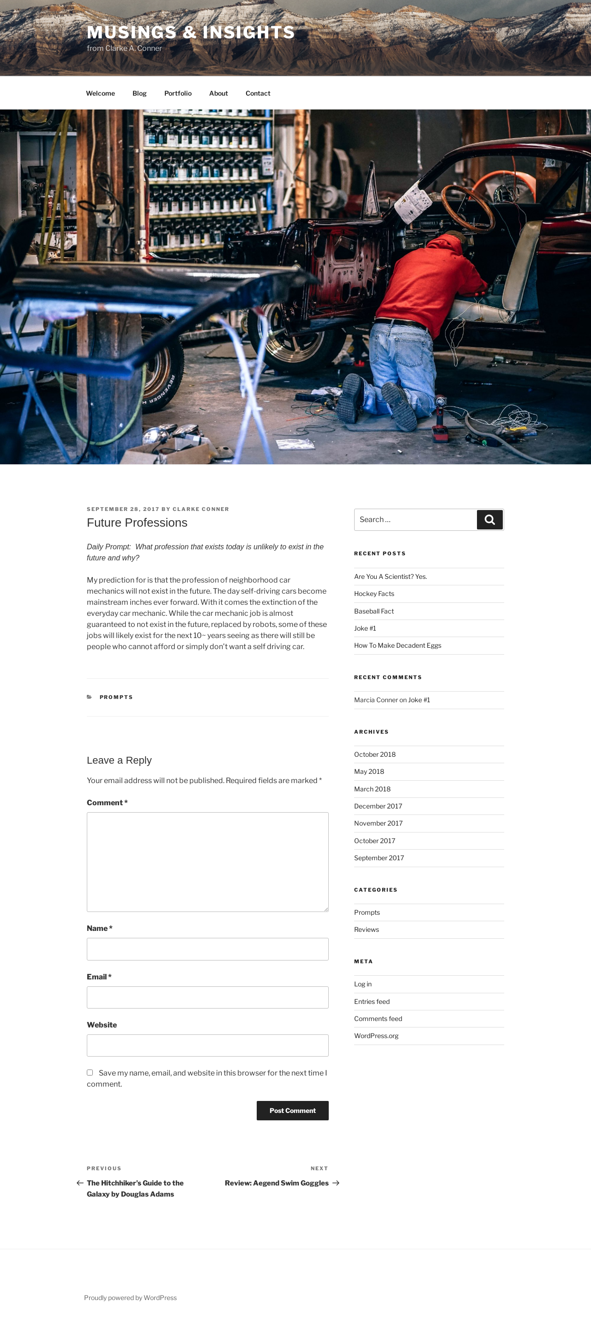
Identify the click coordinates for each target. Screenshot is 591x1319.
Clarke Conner (201, 509)
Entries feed (372, 1001)
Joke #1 (365, 628)
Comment (107, 802)
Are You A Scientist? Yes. (390, 576)
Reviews (366, 929)
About (218, 93)
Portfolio (178, 93)
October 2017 (374, 841)
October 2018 (375, 754)
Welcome (100, 93)
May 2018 (369, 771)
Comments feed (378, 1018)
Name (100, 928)
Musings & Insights (191, 32)
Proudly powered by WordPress (130, 1297)
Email (99, 977)
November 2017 (378, 823)
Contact (258, 93)
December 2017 (378, 806)
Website (102, 1025)
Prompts (117, 697)
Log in (363, 984)
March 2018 (372, 789)
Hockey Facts (374, 593)
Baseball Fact (374, 611)
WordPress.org (376, 1035)
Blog (140, 93)
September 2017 (379, 858)
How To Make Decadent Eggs (397, 645)
